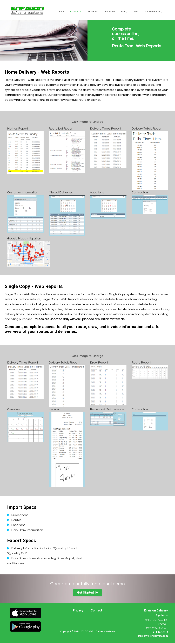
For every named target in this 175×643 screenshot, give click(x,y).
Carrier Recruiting (153, 11)
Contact (96, 610)
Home (61, 11)
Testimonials (109, 11)
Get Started (87, 592)
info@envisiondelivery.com (152, 635)
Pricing (124, 11)
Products (75, 11)
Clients (136, 11)
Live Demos (92, 11)
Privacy (78, 610)
